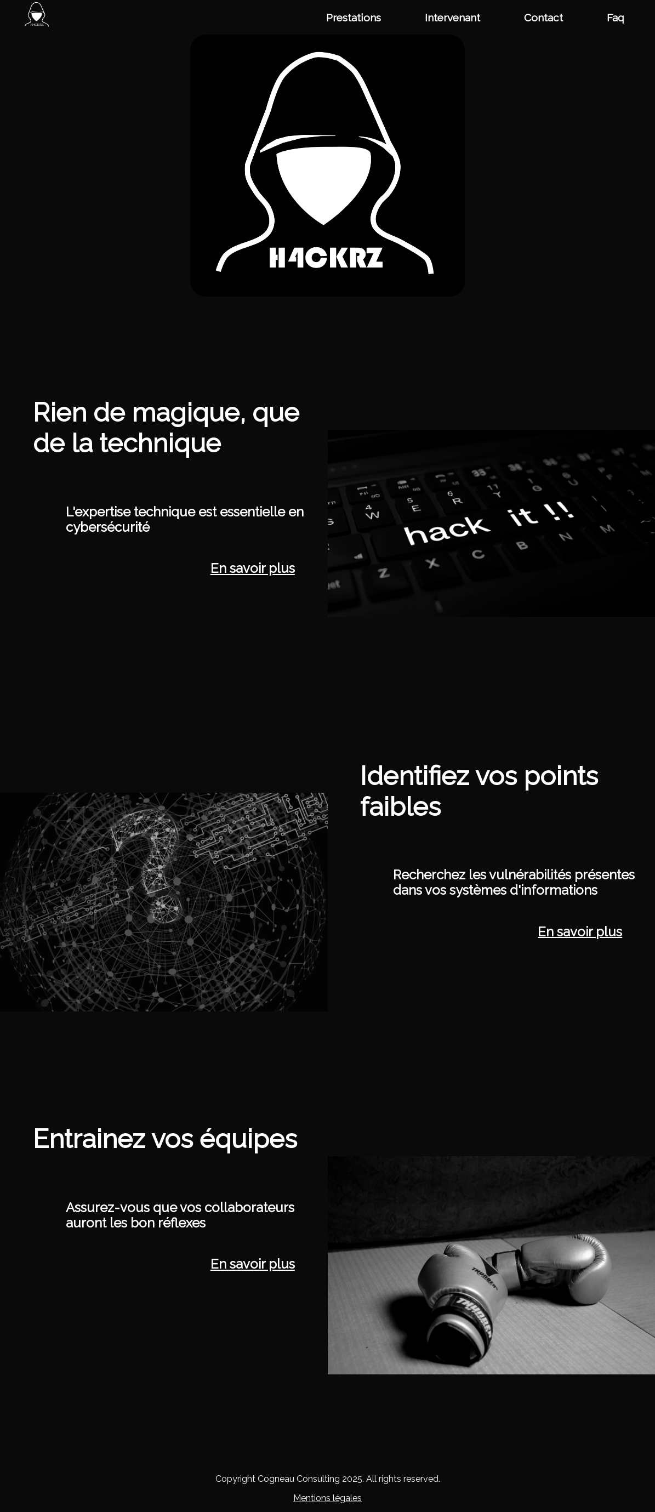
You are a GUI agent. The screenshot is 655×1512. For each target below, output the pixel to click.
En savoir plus (252, 568)
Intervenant (452, 18)
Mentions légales (327, 1498)
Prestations (353, 18)
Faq (615, 18)
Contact (543, 18)
